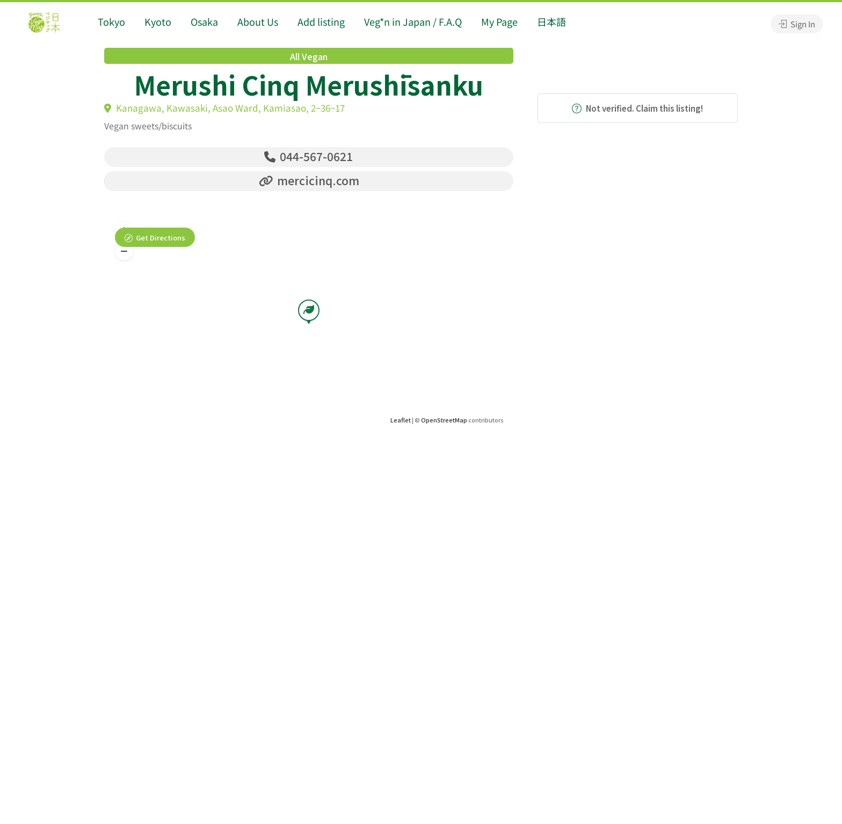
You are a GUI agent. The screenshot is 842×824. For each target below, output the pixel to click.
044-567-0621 (308, 156)
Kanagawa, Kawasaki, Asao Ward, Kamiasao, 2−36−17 (224, 107)
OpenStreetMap (444, 419)
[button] (124, 252)
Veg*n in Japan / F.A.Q (413, 21)
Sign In (797, 24)
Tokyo (111, 21)
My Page (499, 21)
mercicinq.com (309, 180)
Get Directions (160, 237)
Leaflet (400, 419)
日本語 (551, 21)
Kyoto (157, 21)
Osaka (204, 21)
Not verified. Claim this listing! (637, 108)
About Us (257, 21)
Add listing (321, 21)
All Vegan (309, 56)
